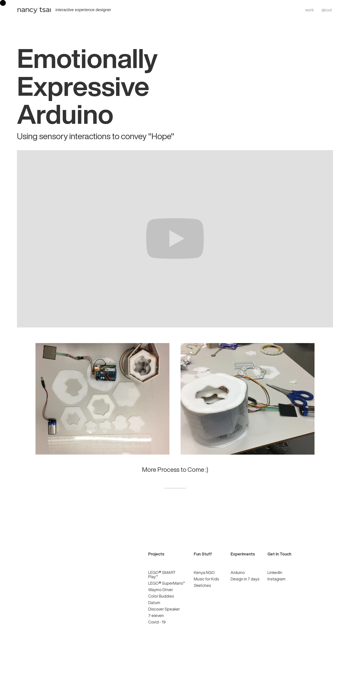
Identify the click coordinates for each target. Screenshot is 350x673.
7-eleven (156, 615)
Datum (154, 603)
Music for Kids (206, 579)
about (327, 10)
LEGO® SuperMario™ (166, 583)
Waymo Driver (160, 590)
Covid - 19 (157, 622)
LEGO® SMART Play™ (162, 574)
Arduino (238, 572)
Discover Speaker (164, 609)
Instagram (276, 579)
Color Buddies (161, 596)
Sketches (202, 585)
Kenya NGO (204, 572)
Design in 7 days (245, 579)
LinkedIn (274, 572)
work (309, 10)
